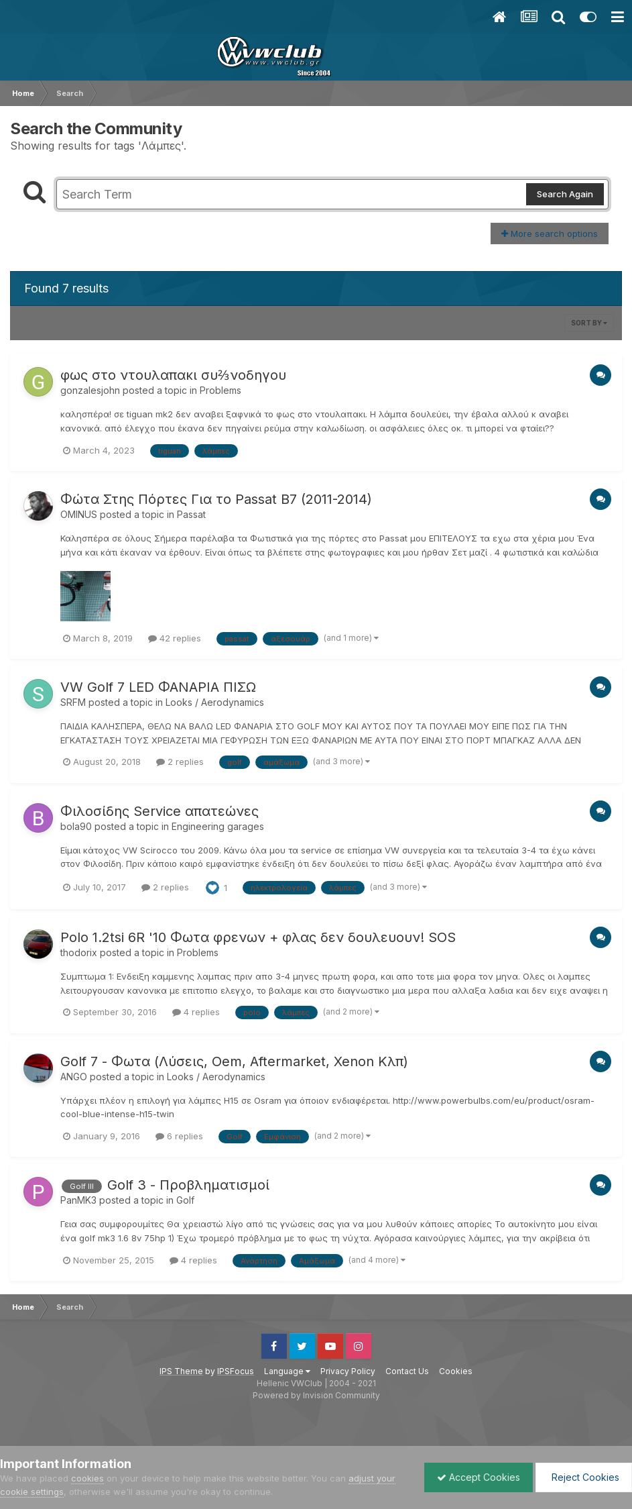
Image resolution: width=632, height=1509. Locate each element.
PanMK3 (78, 1200)
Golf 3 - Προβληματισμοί (188, 1185)
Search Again (565, 194)
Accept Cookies (475, 1477)
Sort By (589, 323)
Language (287, 1371)
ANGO (73, 1076)
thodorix (78, 952)
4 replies (196, 1011)
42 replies (174, 638)
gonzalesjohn (90, 390)
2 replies (180, 761)
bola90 (76, 826)
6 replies (179, 1136)
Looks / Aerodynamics (215, 702)
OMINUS (78, 514)
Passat (191, 514)
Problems (220, 390)
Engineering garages (218, 826)
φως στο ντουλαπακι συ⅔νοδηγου (173, 375)
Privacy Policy (347, 1371)
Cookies (455, 1371)
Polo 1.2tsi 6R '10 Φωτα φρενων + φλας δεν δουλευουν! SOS (258, 937)
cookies (87, 1478)
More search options (549, 233)
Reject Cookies (583, 1477)
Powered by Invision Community (316, 1395)
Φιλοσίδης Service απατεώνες (159, 811)
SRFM (73, 702)
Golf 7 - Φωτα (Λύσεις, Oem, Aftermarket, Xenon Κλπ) (234, 1061)
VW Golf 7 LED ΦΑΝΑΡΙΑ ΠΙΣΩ (158, 687)
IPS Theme (181, 1371)
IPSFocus (235, 1371)
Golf (185, 1200)
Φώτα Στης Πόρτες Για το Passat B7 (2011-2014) (216, 499)
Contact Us (407, 1371)
